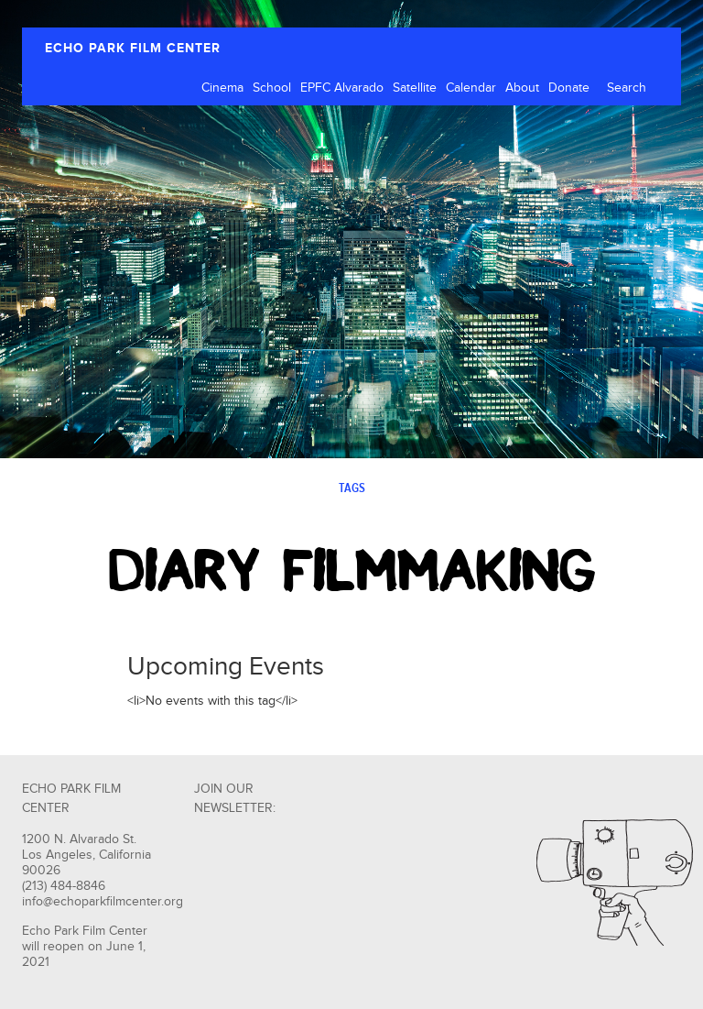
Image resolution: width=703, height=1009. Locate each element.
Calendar (471, 88)
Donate (568, 88)
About (522, 88)
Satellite (415, 88)
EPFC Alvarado (342, 88)
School (272, 88)
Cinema (222, 88)
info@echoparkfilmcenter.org (102, 901)
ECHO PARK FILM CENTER (133, 48)
